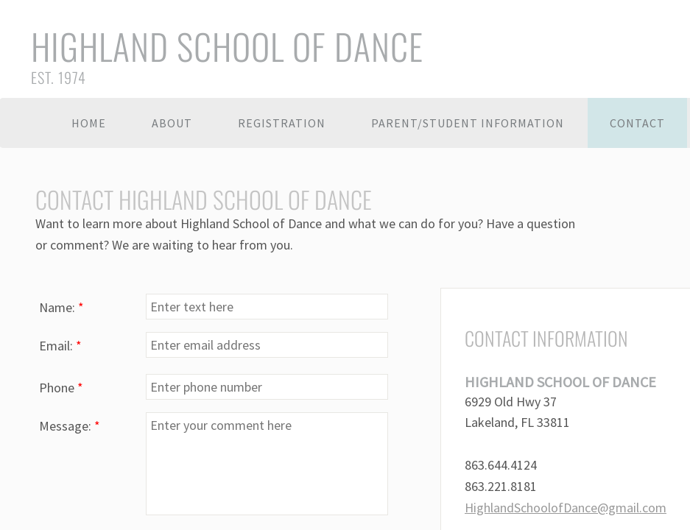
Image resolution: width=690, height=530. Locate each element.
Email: (60, 345)
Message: (69, 425)
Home (88, 123)
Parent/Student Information (467, 123)
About (172, 123)
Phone (61, 387)
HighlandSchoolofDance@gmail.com (565, 507)
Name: (61, 307)
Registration (281, 123)
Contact (637, 123)
